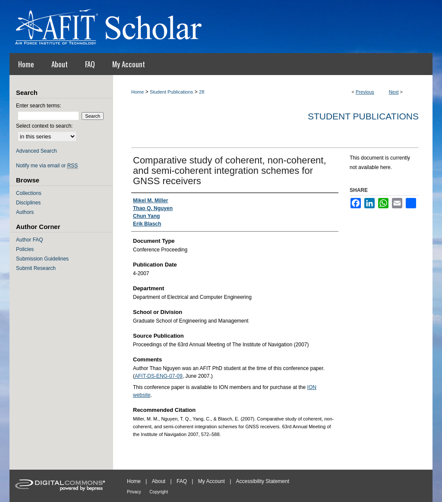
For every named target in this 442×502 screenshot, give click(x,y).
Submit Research (36, 268)
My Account (211, 481)
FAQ (182, 481)
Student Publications (171, 91)
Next (394, 91)
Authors (25, 212)
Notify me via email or (47, 166)
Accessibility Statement (262, 481)
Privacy (134, 491)
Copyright (158, 491)
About (158, 481)
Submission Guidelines (42, 259)
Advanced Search (36, 151)
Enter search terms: (38, 106)
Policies (25, 249)
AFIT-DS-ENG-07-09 (159, 376)
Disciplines (28, 203)
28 (201, 91)
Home (137, 91)
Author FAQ (29, 240)
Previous (365, 91)
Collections (28, 193)
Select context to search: (44, 126)
